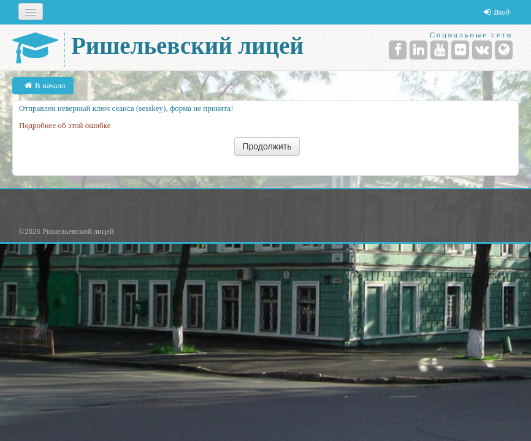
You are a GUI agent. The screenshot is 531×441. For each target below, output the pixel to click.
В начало (50, 85)
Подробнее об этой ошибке (65, 125)
